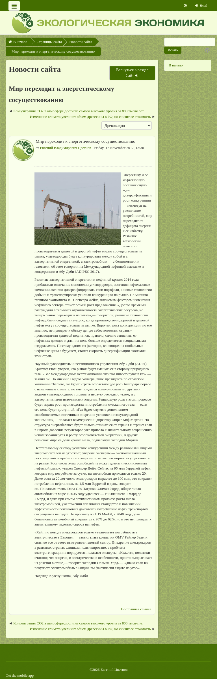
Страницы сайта (49, 42)
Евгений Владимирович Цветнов (65, 148)
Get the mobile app (20, 675)
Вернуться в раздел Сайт (132, 73)
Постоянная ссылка (136, 609)
